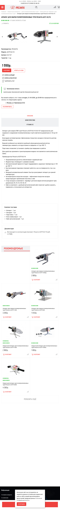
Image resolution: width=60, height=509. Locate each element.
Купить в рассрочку (9, 78)
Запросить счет (10, 81)
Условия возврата (6, 494)
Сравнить (5, 23)
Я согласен (21, 504)
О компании (4, 497)
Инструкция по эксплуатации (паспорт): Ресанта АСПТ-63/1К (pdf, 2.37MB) (28, 233)
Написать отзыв (21, 20)
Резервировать (7, 106)
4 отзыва (12, 20)
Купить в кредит (8, 75)
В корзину (7, 70)
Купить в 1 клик (19, 70)
